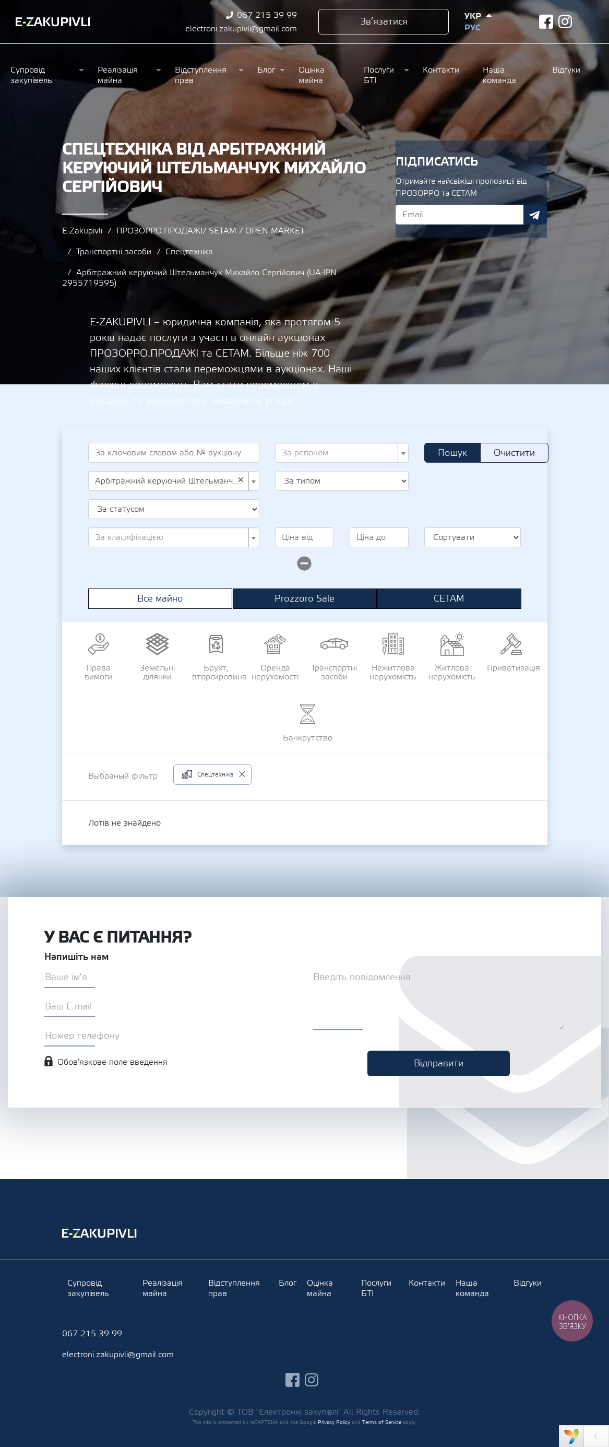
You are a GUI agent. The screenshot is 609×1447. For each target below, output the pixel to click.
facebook (546, 22)
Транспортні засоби (113, 251)
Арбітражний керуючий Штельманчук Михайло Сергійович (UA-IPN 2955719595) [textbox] (170, 481)
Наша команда (499, 75)
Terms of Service (381, 1422)
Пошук (452, 453)
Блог (266, 70)
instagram (565, 22)
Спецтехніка (189, 251)
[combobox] (342, 453)
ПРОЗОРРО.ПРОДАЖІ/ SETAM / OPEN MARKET (210, 231)
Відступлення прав (200, 75)
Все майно (160, 599)
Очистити (514, 453)
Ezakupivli (53, 22)
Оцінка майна (311, 75)
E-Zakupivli (82, 231)
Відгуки (566, 70)
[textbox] (339, 452)
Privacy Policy (334, 1422)
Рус (472, 27)
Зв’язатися (384, 22)
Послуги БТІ (379, 75)
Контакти (441, 70)
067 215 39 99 (267, 15)
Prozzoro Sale (304, 599)
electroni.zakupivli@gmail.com (241, 28)
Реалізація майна (118, 75)
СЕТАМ (449, 599)
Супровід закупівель (31, 75)
